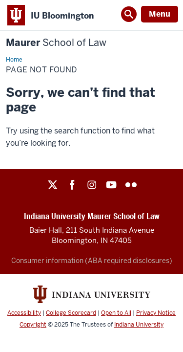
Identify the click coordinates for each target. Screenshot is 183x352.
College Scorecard (71, 313)
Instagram (92, 185)
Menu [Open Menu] (159, 14)
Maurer (56, 42)
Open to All (116, 313)
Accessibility (24, 313)
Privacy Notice (156, 313)
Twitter (53, 185)
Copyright (33, 325)
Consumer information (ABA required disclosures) (91, 260)
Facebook (72, 185)
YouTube (111, 185)
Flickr (131, 185)
